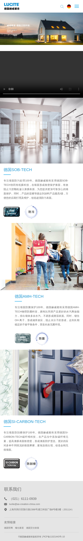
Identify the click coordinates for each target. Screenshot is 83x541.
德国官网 (8, 528)
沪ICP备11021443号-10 (53, 536)
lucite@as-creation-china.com (24, 504)
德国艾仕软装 (32, 528)
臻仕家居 (19, 528)
